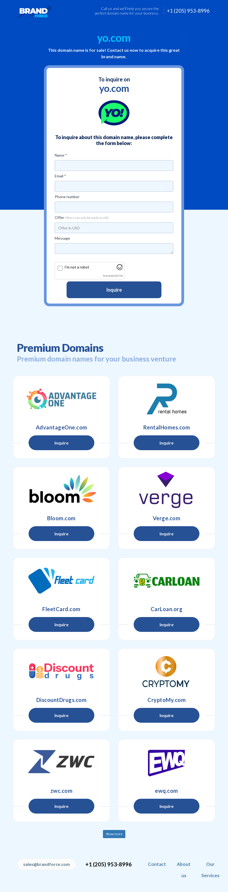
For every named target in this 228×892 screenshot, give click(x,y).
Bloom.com (61, 518)
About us (184, 869)
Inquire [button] (61, 442)
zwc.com (61, 790)
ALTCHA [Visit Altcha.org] (119, 276)
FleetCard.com (61, 609)
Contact (157, 864)
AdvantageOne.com (61, 427)
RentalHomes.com (166, 427)
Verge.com (167, 518)
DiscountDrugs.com (61, 700)
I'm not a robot (76, 267)
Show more (114, 834)
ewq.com (166, 790)
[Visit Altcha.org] (120, 268)
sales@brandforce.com (46, 864)
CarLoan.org (167, 609)
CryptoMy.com (166, 700)
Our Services (210, 869)
